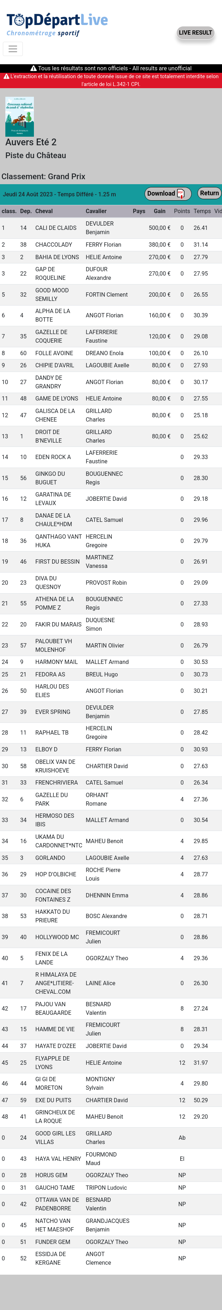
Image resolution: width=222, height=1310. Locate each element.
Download (166, 193)
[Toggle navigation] (13, 49)
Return (209, 193)
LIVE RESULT (195, 32)
